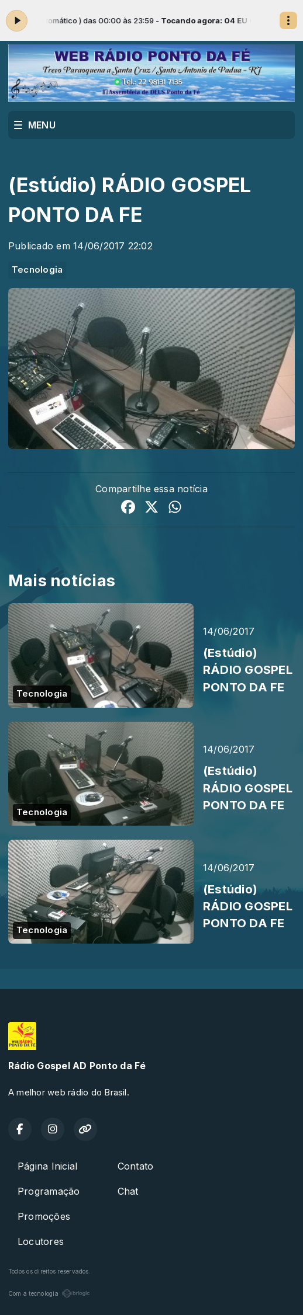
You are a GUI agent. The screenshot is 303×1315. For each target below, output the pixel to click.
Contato (136, 1166)
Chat (128, 1191)
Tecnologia (37, 270)
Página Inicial (47, 1166)
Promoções (44, 1216)
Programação (49, 1191)
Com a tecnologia (49, 1293)
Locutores (41, 1241)
